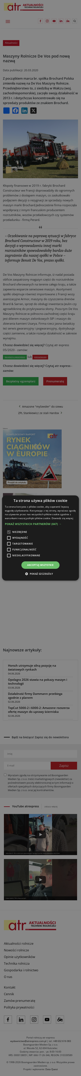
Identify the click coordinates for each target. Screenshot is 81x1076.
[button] (40, 524)
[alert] (40, 538)
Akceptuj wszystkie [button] (40, 565)
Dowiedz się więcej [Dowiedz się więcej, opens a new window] (62, 518)
